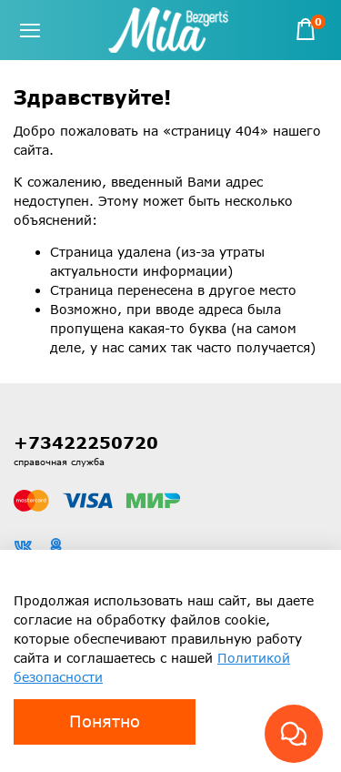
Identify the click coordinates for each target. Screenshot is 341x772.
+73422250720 (86, 442)
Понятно (104, 721)
